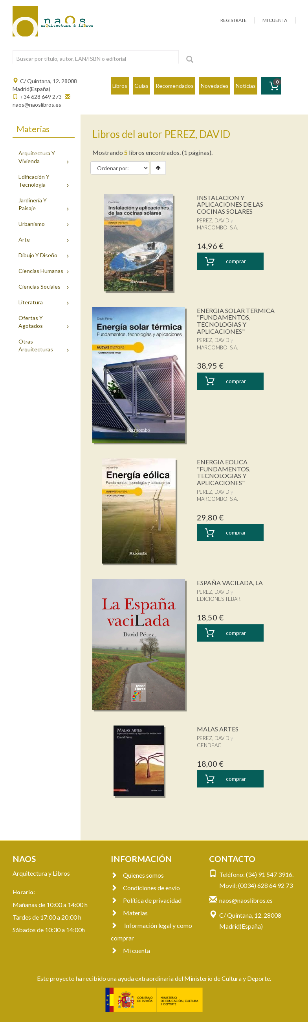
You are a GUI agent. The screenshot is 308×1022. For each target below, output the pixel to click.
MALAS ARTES (217, 729)
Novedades (215, 85)
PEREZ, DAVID (213, 220)
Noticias (246, 85)
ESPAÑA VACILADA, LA (230, 582)
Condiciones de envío (145, 887)
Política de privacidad (146, 900)
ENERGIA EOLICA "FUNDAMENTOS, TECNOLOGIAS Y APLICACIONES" (223, 472)
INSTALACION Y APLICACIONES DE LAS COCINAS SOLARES (230, 204)
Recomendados (175, 85)
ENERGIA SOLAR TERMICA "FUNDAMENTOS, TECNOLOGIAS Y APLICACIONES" (236, 321)
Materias (129, 913)
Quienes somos (137, 875)
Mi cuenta (130, 950)
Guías (141, 85)
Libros (119, 85)
